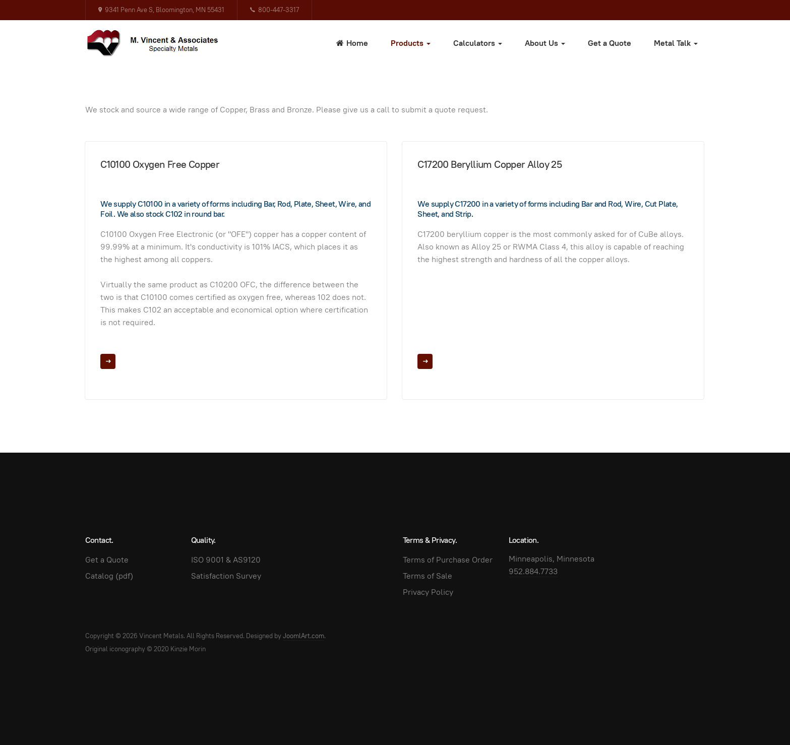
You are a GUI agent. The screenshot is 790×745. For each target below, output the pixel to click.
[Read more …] (107, 361)
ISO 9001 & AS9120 (226, 559)
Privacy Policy (428, 592)
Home (352, 43)
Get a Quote (609, 43)
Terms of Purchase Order (448, 559)
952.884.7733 (533, 571)
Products (411, 43)
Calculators (477, 43)
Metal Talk (676, 43)
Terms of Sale (427, 576)
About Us (545, 43)
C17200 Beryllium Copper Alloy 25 (489, 164)
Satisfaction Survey (226, 576)
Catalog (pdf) (109, 576)
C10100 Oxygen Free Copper (159, 164)
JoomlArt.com (303, 636)
